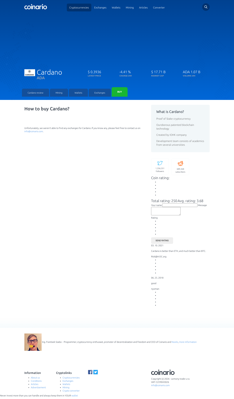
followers (160, 166)
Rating (154, 219)
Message (202, 205)
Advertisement (38, 389)
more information (188, 343)
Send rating (162, 242)
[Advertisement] (117, 39)
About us (35, 379)
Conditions (36, 382)
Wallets (116, 7)
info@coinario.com (33, 131)
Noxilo (175, 343)
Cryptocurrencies (79, 7)
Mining (130, 7)
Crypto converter (71, 392)
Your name (156, 205)
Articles (143, 7)
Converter (159, 7)
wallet (75, 397)
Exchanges (100, 7)
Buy (119, 92)
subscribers (180, 167)
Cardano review (35, 93)
